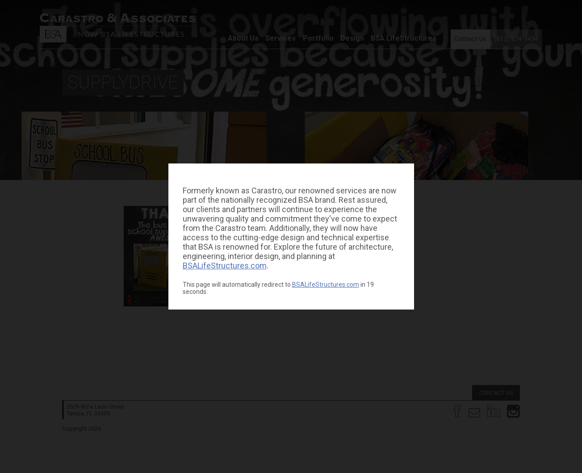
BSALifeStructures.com (225, 265)
